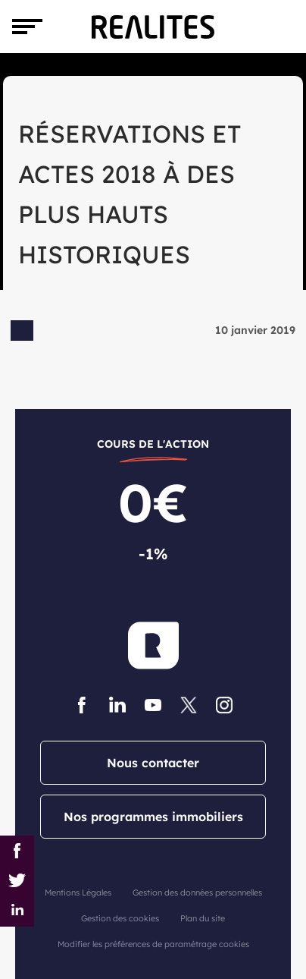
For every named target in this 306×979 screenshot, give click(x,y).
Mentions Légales (78, 892)
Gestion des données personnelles (197, 892)
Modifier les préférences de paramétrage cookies (153, 944)
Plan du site (202, 918)
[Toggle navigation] (27, 26)
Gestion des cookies (120, 918)
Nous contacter (153, 762)
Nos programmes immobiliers (153, 816)
